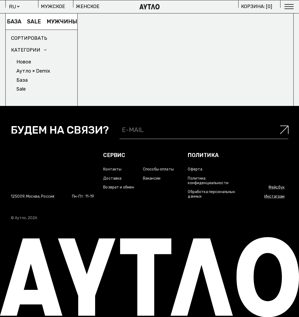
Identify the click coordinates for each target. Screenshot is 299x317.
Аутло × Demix (33, 71)
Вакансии (151, 178)
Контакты (112, 169)
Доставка (112, 178)
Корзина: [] (256, 6)
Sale (36, 21)
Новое (23, 62)
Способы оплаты (158, 169)
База (16, 21)
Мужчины (64, 21)
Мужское (53, 6)
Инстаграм (274, 196)
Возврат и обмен (118, 187)
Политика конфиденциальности (208, 180)
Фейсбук (276, 187)
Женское (87, 6)
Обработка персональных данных (211, 194)
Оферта (195, 169)
